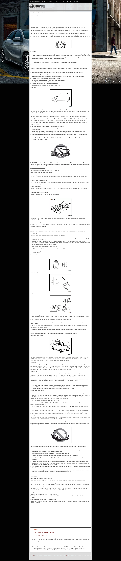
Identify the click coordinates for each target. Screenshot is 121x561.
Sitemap (37, 555)
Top (33, 555)
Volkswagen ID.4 (66, 555)
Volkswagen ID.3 (58, 555)
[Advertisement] (60, 21)
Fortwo (69, 1)
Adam (57, 1)
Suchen (41, 555)
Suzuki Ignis (32, 15)
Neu (31, 555)
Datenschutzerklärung (48, 555)
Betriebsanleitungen (35, 1)
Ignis (76, 1)
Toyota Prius (73, 555)
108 (62, 1)
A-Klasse (49, 1)
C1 (43, 1)
